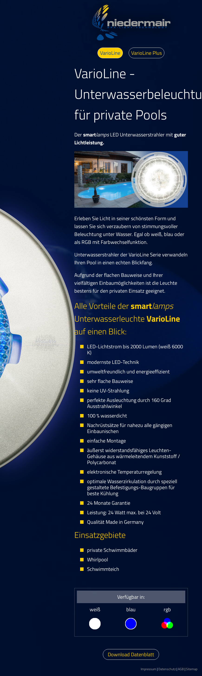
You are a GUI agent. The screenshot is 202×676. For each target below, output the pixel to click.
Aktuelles (40, 310)
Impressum (148, 668)
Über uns (43, 322)
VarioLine (110, 53)
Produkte (45, 335)
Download (45, 348)
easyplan (34, 385)
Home (35, 297)
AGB (181, 668)
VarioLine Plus (146, 53)
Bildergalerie (43, 361)
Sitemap (191, 668)
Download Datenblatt (131, 654)
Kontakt (39, 373)
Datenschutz (167, 668)
